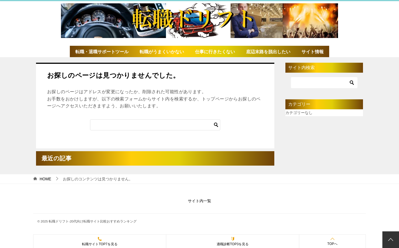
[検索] (155, 124)
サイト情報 (312, 51)
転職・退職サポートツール (102, 51)
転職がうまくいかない (162, 51)
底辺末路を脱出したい (268, 51)
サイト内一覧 (199, 201)
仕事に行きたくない (215, 51)
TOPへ (332, 241)
